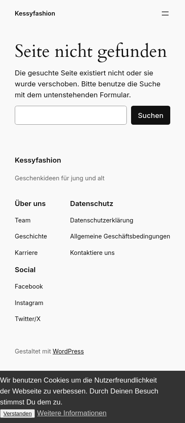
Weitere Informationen (72, 413)
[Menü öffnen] (165, 13)
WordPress (68, 351)
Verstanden (17, 413)
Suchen (151, 115)
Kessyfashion (35, 13)
